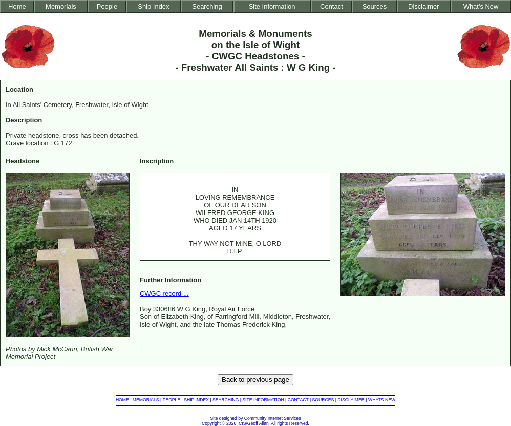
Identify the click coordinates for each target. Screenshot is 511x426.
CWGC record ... (164, 293)
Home (17, 6)
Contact (331, 6)
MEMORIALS (146, 399)
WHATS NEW (381, 399)
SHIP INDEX (196, 399)
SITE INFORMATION (263, 399)
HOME (122, 399)
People (107, 6)
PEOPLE (172, 399)
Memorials (61, 6)
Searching (207, 6)
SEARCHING (225, 399)
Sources (375, 6)
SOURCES (323, 399)
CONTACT (298, 399)
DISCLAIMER (351, 399)
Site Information (272, 6)
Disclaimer (423, 6)
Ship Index (153, 6)
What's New (481, 6)
